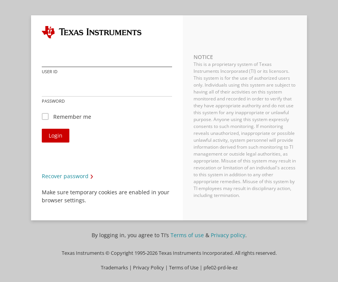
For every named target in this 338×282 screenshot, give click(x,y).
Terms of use (187, 235)
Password (53, 101)
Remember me (72, 116)
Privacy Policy (148, 267)
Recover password (65, 176)
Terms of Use (184, 267)
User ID (49, 71)
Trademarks (114, 267)
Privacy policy (228, 235)
